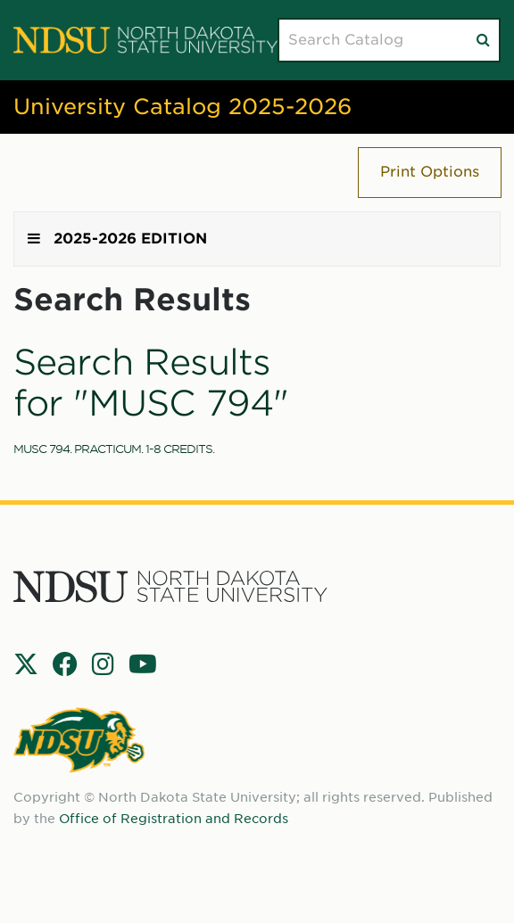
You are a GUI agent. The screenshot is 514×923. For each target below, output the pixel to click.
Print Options (429, 171)
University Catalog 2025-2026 (182, 106)
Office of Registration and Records (173, 819)
